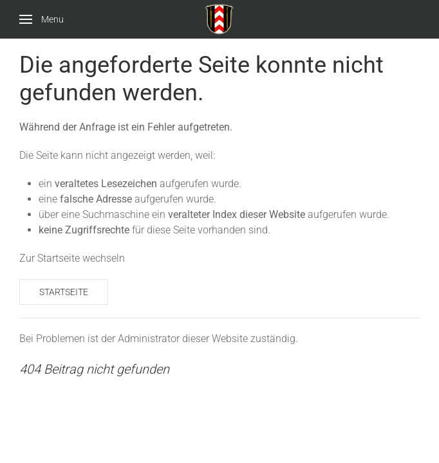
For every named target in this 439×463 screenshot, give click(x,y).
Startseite (63, 292)
